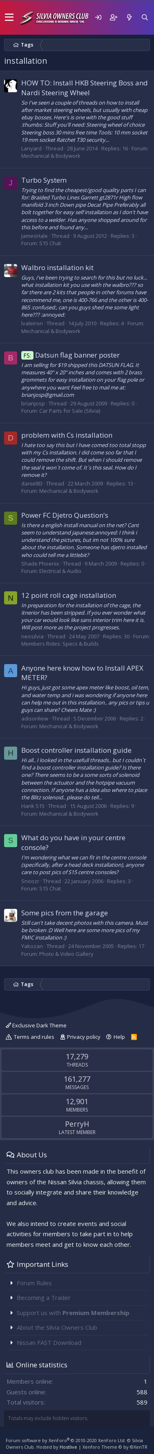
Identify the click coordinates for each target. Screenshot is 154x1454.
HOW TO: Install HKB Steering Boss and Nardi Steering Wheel (84, 87)
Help (119, 1036)
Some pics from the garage (64, 912)
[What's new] (129, 17)
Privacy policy (83, 1036)
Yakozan (32, 946)
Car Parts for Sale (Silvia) (69, 410)
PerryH (77, 1124)
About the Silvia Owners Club (57, 1327)
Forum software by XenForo (66, 1440)
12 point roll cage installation (68, 595)
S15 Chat (50, 243)
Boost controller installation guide (76, 750)
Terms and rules (34, 1036)
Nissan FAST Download (49, 1342)
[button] (9, 17)
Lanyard (31, 148)
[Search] (144, 17)
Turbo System (44, 180)
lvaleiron (32, 323)
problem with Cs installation (66, 435)
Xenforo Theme (115, 1447)
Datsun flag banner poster (70, 355)
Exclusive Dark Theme (36, 1025)
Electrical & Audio (60, 571)
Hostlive (68, 1447)
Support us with (73, 1313)
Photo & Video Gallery (66, 953)
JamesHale (34, 235)
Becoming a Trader (44, 1297)
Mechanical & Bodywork (50, 155)
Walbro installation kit (57, 267)
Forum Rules (34, 1283)
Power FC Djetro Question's (64, 515)
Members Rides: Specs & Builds (60, 643)
